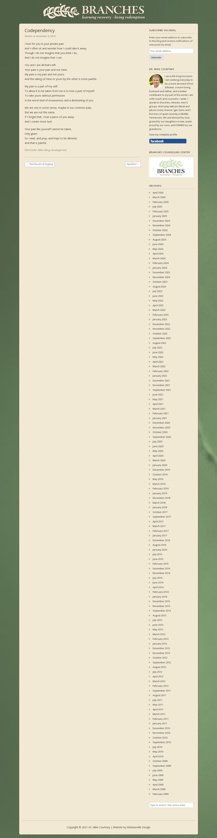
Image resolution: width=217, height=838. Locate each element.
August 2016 (159, 545)
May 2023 (158, 300)
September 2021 (162, 390)
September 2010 (162, 742)
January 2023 (160, 319)
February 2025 (161, 211)
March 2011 (159, 714)
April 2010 (158, 756)
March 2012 (159, 681)
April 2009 (158, 784)
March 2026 (159, 197)
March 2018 (159, 502)
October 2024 (160, 230)
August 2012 (159, 667)
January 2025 (160, 216)
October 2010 (160, 737)
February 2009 (161, 794)
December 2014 (161, 568)
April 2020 (158, 455)
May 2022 (158, 357)
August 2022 (159, 343)
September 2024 (162, 234)
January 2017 (160, 535)
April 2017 (158, 521)
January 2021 (160, 418)
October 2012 (160, 657)
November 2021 (161, 385)
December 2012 (161, 648)
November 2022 (161, 328)
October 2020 (160, 432)
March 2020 (159, 460)
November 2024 (161, 225)
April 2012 (158, 676)
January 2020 (160, 465)
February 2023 (161, 314)
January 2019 (160, 493)
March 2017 (159, 526)
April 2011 (158, 709)
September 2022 (162, 338)
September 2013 (162, 610)
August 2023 (159, 286)
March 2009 (159, 789)
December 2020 (161, 422)
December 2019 (161, 469)
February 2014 (161, 591)
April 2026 (158, 192)
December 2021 (161, 380)
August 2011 (159, 695)
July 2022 (157, 347)
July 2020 (157, 441)
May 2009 (158, 779)
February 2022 (161, 371)
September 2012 (162, 662)
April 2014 (158, 587)
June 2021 (158, 394)
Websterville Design (138, 827)
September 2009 (162, 765)
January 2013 (160, 643)
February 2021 (161, 413)
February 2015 (161, 563)
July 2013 (157, 620)
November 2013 (161, 606)
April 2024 (158, 253)
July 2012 (157, 671)
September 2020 (162, 437)
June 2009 (158, 775)
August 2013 (159, 615)
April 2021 (158, 404)
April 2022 (158, 361)
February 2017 (161, 531)
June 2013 (158, 624)
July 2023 (157, 291)
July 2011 (157, 700)
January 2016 (160, 549)
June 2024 (158, 244)
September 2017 (162, 516)
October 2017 (160, 512)
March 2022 (159, 366)
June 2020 (158, 446)
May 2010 (158, 751)
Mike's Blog (44, 150)
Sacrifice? (133, 164)
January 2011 (160, 723)
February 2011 (161, 718)
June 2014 (158, 582)
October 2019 (160, 474)
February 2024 (161, 263)
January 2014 (160, 596)
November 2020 (161, 427)
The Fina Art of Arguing (39, 164)
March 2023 (159, 310)
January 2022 (160, 375)
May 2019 (158, 479)
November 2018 (161, 498)
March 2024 (159, 258)
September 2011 (162, 690)
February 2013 (161, 638)
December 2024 (161, 220)
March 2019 (159, 484)
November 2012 (161, 653)
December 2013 (161, 601)
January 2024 (160, 267)
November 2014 (161, 573)
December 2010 (161, 728)
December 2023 (161, 272)
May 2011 (158, 704)
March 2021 (159, 408)
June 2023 (158, 296)
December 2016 (161, 540)
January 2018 (160, 507)
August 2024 (159, 239)
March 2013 (159, 634)
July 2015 (157, 554)
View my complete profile (163, 134)
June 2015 (158, 559)
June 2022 (158, 352)
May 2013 (158, 629)
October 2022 (160, 333)
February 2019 (161, 488)
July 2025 (157, 206)
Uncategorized (58, 150)
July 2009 (157, 770)
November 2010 (161, 732)
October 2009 (160, 761)
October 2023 (160, 281)
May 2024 (158, 249)
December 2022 (161, 324)
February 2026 (161, 202)
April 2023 (158, 305)
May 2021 (158, 399)
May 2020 (158, 451)
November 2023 (161, 277)
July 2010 (157, 747)
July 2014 (157, 577)
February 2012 (161, 685)
